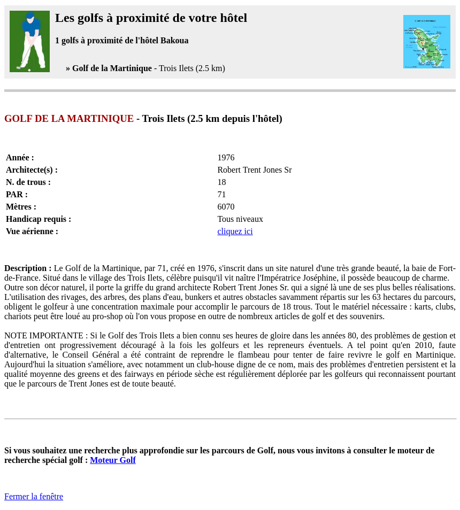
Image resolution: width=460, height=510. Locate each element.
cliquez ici (234, 231)
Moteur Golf (112, 460)
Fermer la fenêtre (33, 496)
